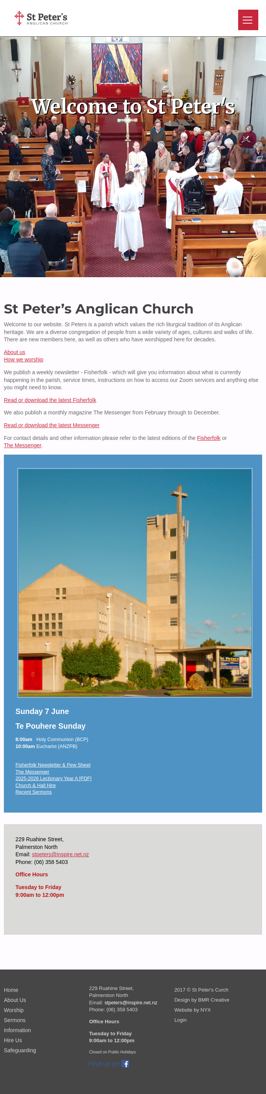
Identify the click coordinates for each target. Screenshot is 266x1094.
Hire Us (13, 1040)
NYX (206, 1010)
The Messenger (22, 445)
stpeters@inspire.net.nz (60, 854)
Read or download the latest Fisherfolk (50, 400)
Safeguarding (20, 1050)
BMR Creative (213, 1000)
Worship (14, 1010)
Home (11, 990)
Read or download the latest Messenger (51, 425)
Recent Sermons (33, 792)
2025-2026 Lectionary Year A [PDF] (53, 778)
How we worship (23, 359)
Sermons (15, 1020)
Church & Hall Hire (35, 785)
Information (17, 1030)
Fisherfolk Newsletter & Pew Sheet (52, 765)
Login (180, 1020)
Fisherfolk (209, 438)
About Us (15, 1000)
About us (14, 352)
